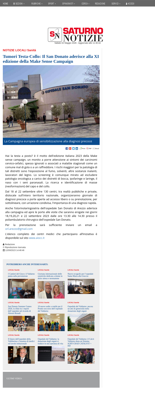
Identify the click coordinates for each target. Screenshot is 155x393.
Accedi (130, 3)
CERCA (85, 3)
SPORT (52, 3)
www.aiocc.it (37, 238)
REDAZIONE (100, 3)
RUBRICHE (37, 3)
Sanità (31, 50)
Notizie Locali (14, 50)
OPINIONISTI (68, 3)
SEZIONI (18, 3)
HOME (5, 3)
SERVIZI (116, 3)
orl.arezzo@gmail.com (19, 229)
